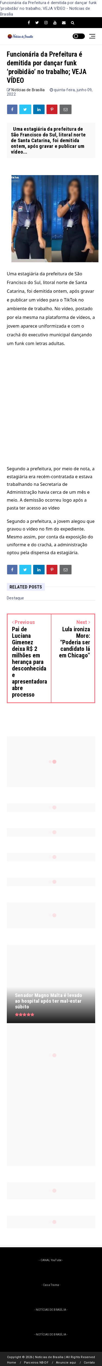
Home (11, 1362)
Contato (89, 1362)
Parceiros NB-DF (36, 1362)
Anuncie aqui (66, 1362)
